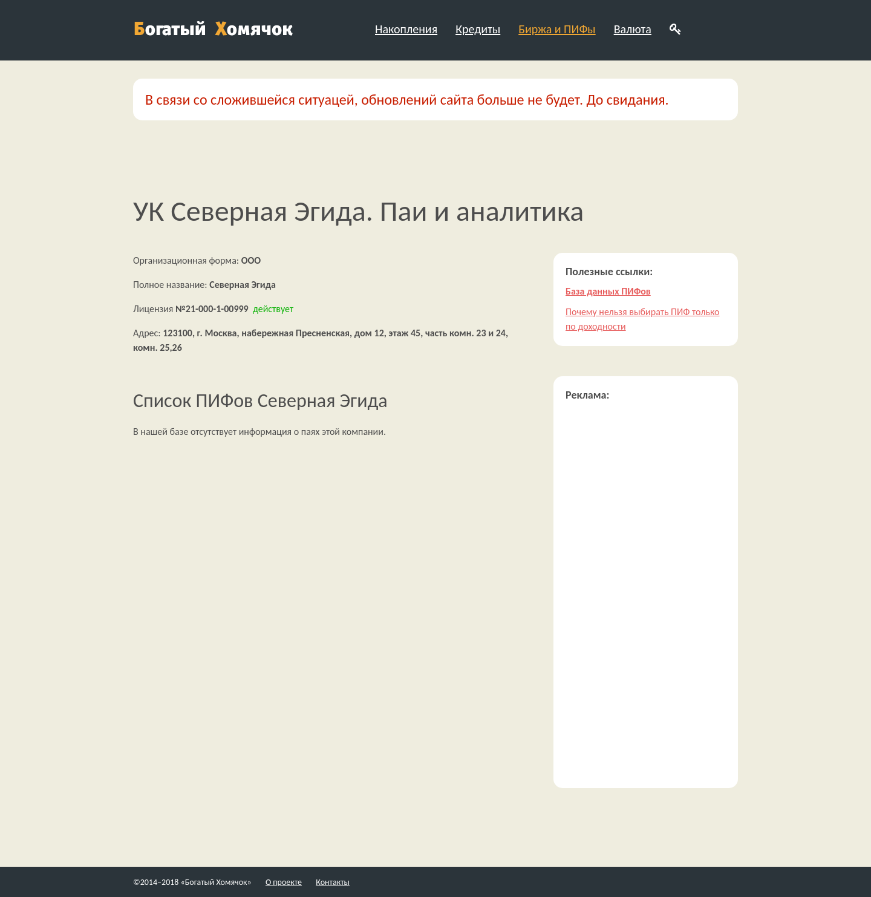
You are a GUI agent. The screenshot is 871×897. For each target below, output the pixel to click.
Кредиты (477, 29)
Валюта (632, 29)
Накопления (406, 29)
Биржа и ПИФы (556, 29)
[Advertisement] (646, 594)
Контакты (333, 882)
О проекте (284, 882)
